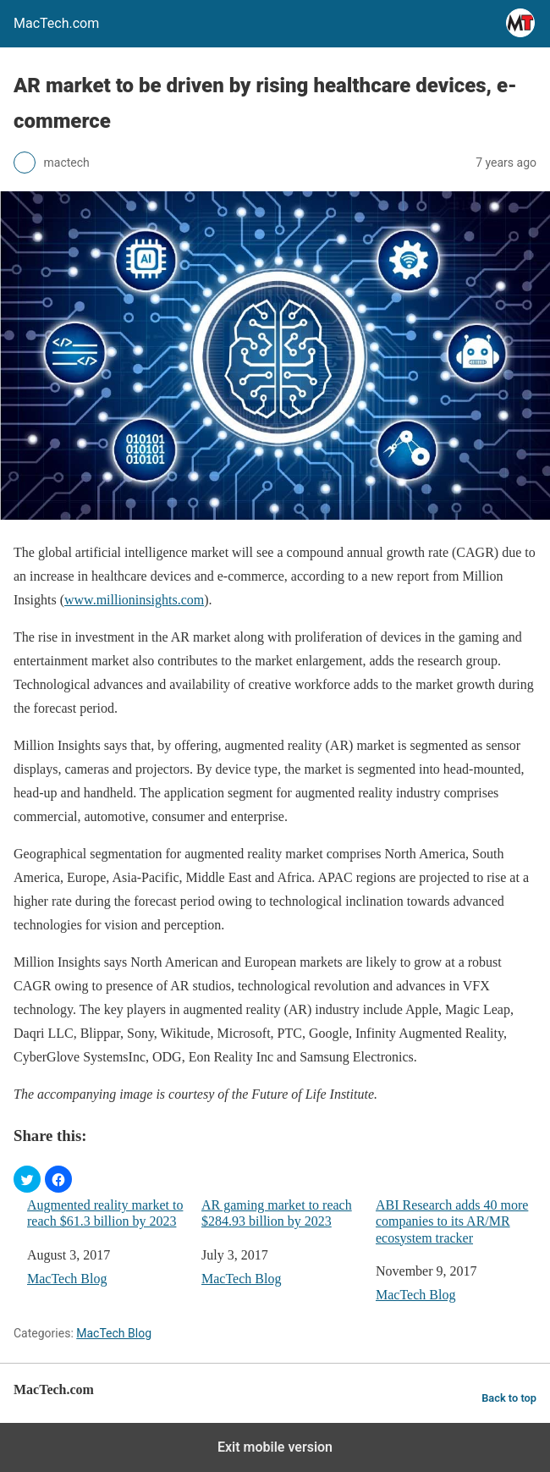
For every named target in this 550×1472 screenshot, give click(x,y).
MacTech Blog (67, 1278)
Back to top (508, 1398)
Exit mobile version (275, 1447)
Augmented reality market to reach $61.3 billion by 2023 (105, 1213)
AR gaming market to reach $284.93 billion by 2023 (276, 1213)
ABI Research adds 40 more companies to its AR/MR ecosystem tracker (452, 1221)
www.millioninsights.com (134, 600)
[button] (27, 1179)
